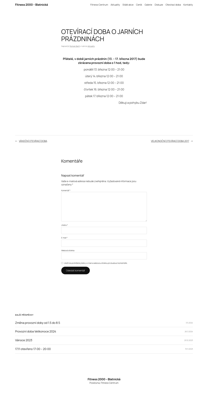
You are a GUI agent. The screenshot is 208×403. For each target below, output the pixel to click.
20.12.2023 (188, 340)
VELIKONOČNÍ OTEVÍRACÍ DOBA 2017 (170, 141)
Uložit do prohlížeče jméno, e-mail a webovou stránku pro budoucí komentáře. (95, 263)
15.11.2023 (189, 349)
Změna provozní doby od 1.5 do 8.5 (37, 322)
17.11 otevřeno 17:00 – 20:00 (33, 349)
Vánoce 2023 (23, 340)
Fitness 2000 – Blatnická (31, 5)
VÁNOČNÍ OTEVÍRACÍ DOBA (33, 141)
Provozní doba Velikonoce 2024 (35, 331)
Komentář (65, 190)
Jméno (64, 225)
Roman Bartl (75, 46)
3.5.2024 (189, 322)
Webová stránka (67, 250)
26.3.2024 (189, 331)
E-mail (64, 237)
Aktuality (91, 46)
